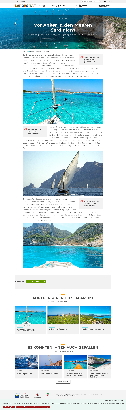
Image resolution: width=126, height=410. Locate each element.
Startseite (26, 51)
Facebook (27, 1)
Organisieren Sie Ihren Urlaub (104, 5)
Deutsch (107, 1)
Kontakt (73, 395)
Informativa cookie (99, 394)
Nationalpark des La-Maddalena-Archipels (26, 330)
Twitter (30, 1)
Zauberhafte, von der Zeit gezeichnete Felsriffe (99, 375)
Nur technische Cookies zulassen (115, 400)
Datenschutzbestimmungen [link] (42, 407)
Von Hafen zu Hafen (49, 374)
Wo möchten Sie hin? (81, 5)
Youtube (38, 1)
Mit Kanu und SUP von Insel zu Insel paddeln (75, 374)
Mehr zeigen (63, 382)
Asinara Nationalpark (58, 329)
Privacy (90, 394)
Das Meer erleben (63, 18)
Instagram (33, 1)
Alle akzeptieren (9, 407)
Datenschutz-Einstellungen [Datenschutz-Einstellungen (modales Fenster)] (24, 407)
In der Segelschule (24, 374)
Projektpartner (61, 394)
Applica (101, 1)
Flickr (35, 1)
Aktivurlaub (19, 370)
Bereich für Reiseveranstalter (77, 394)
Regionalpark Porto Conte (93, 329)
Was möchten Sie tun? (58, 5)
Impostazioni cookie (63, 395)
